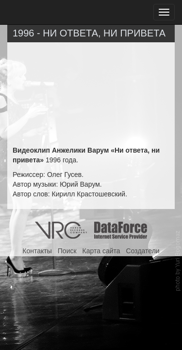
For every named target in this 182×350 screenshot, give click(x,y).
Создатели (143, 251)
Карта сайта (101, 251)
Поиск (67, 251)
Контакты (36, 251)
